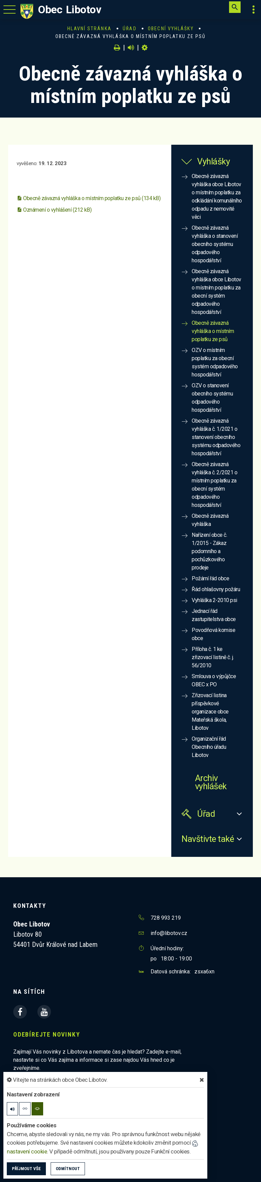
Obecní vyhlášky (171, 28)
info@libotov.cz (169, 933)
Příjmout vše (26, 1168)
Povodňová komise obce (213, 634)
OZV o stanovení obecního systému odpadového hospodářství (212, 397)
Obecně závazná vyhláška (210, 520)
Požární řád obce (210, 578)
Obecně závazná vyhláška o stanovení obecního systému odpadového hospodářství (215, 244)
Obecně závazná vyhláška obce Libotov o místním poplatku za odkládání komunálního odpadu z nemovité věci (217, 196)
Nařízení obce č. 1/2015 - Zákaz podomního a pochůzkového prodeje (209, 551)
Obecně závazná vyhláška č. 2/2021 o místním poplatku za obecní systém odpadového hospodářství (214, 484)
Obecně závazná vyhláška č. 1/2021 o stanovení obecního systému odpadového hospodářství (216, 437)
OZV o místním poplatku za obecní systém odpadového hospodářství (215, 362)
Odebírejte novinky (46, 1034)
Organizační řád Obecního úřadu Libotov (209, 747)
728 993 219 (166, 918)
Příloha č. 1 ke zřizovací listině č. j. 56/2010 (213, 657)
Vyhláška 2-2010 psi (214, 600)
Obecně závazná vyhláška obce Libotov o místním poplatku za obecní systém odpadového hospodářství (216, 291)
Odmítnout (68, 1168)
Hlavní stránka (89, 28)
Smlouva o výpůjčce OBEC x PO (214, 680)
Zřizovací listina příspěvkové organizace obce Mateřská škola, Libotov (210, 711)
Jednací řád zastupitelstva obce (214, 615)
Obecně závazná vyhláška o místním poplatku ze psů (213, 331)
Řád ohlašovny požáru (216, 589)
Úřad (129, 28)
